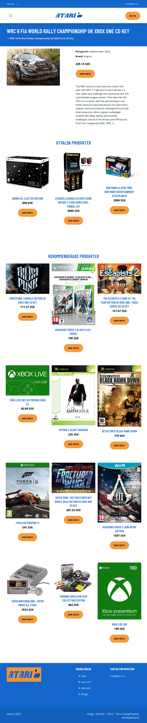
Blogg (84, 694)
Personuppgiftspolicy (127, 714)
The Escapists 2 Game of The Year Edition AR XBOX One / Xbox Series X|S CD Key (119, 302)
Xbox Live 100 (119, 624)
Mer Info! (85, 73)
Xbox (107, 51)
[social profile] (17, 4)
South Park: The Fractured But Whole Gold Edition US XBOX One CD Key (73, 501)
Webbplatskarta (130, 717)
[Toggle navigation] (10, 15)
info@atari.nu (132, 3)
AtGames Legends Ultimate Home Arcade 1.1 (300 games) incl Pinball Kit (73, 202)
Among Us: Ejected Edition (27, 198)
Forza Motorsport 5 (27, 523)
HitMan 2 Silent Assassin (73, 430)
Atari (83, 676)
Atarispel (86, 688)
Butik (132, 15)
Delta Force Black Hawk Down (119, 431)
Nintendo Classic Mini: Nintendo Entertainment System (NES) (119, 191)
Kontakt (100, 714)
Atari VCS (86, 682)
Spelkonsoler (96, 51)
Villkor (110, 714)
